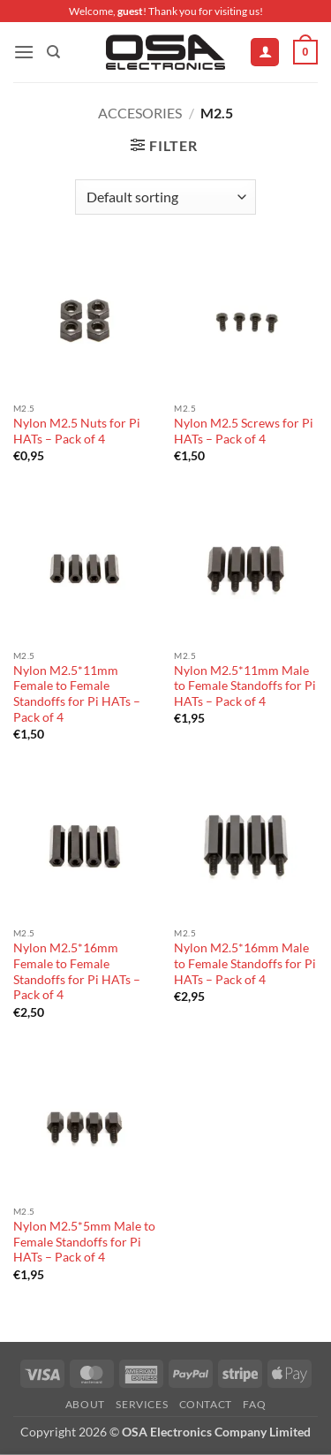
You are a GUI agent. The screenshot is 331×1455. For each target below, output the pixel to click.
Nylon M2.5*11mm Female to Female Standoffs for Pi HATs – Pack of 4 (76, 693)
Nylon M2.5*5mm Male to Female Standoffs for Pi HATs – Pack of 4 (84, 1241)
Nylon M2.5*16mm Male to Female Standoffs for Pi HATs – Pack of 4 (245, 963)
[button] (23, 51)
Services (142, 1404)
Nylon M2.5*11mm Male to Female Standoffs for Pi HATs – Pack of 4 (245, 686)
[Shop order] (165, 197)
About (85, 1404)
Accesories (140, 112)
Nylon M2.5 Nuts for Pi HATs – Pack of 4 (76, 431)
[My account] (265, 52)
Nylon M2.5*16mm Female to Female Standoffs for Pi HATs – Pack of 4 (76, 971)
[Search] (53, 52)
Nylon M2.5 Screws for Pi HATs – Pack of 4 (243, 431)
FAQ (254, 1404)
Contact (205, 1404)
